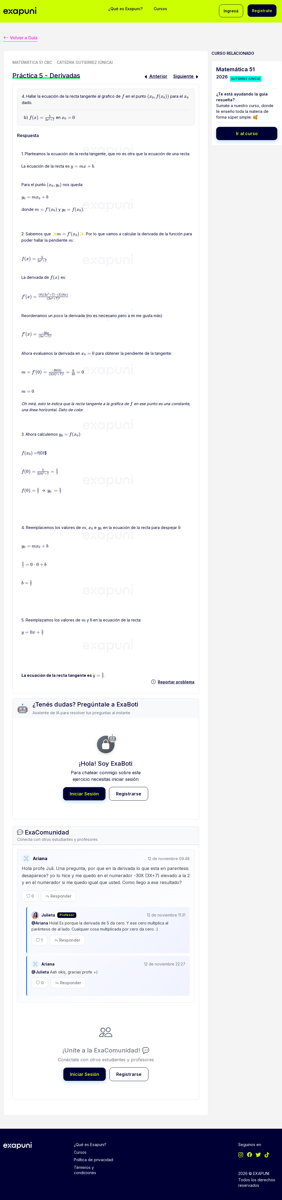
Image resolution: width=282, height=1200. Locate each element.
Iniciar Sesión (84, 793)
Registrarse (128, 793)
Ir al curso (247, 132)
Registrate (262, 10)
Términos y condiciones (85, 1164)
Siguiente (186, 75)
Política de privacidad (93, 1154)
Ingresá (231, 11)
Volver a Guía (20, 37)
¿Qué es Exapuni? (125, 8)
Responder (58, 894)
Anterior (155, 75)
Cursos (160, 8)
